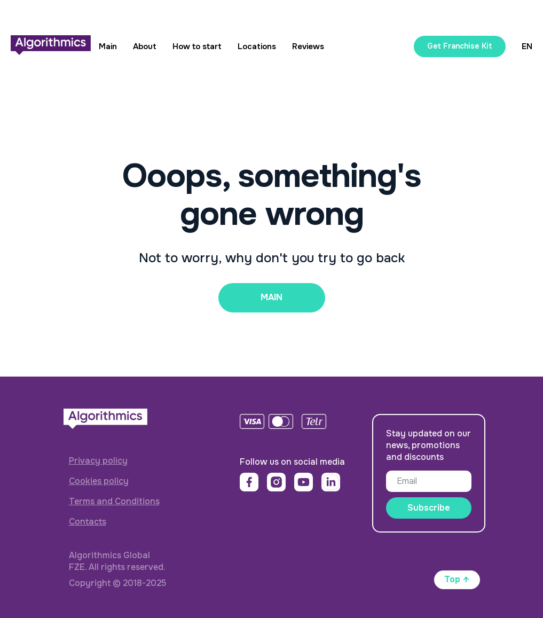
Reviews (308, 46)
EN (527, 46)
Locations (257, 46)
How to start (197, 46)
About (144, 46)
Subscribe (428, 507)
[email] (428, 481)
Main (108, 46)
